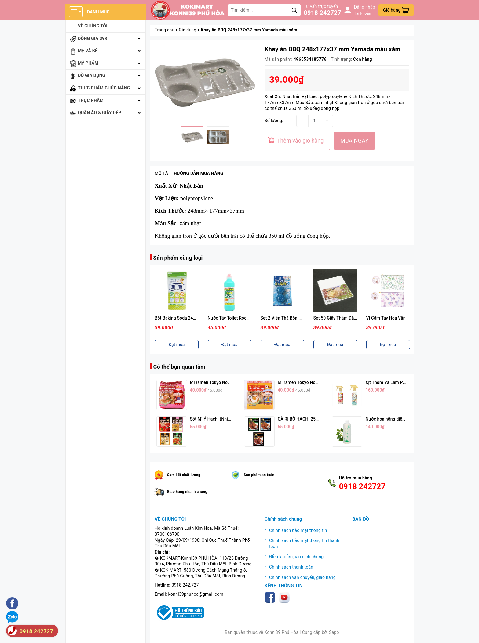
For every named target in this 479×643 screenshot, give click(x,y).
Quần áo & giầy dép (99, 112)
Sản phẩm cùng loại (178, 258)
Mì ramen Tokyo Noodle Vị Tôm (220, 382)
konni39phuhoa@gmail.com (195, 594)
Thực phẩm (91, 100)
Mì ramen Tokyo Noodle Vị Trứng (310, 382)
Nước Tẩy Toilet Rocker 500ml (237, 318)
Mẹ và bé (87, 50)
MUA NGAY (354, 140)
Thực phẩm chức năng (104, 87)
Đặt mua (177, 344)
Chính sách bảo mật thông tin (298, 530)
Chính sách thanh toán (291, 567)
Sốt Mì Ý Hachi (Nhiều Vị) (214, 419)
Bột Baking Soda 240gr (177, 318)
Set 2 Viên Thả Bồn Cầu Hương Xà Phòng (300, 318)
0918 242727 (322, 12)
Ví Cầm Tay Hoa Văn (386, 318)
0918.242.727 (185, 585)
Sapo (334, 632)
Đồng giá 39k (92, 38)
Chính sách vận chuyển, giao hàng (302, 577)
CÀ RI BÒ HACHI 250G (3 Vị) (305, 419)
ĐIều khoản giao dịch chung (296, 556)
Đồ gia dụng (91, 75)
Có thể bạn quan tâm (179, 366)
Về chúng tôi (93, 25)
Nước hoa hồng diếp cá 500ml (394, 419)
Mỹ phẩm (88, 63)
